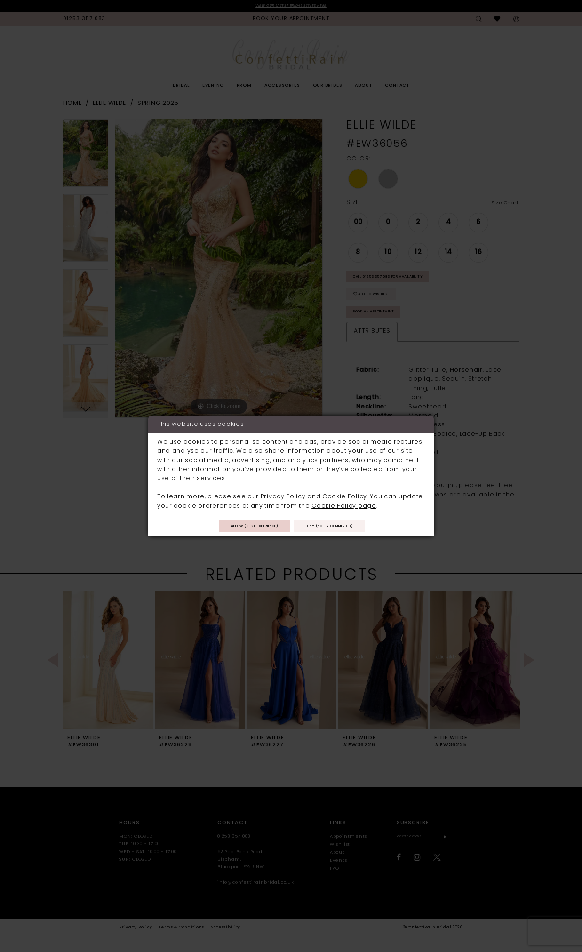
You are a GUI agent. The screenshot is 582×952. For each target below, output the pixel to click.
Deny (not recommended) (340, 526)
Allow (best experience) (244, 526)
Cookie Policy (344, 495)
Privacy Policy (283, 495)
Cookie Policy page (343, 504)
